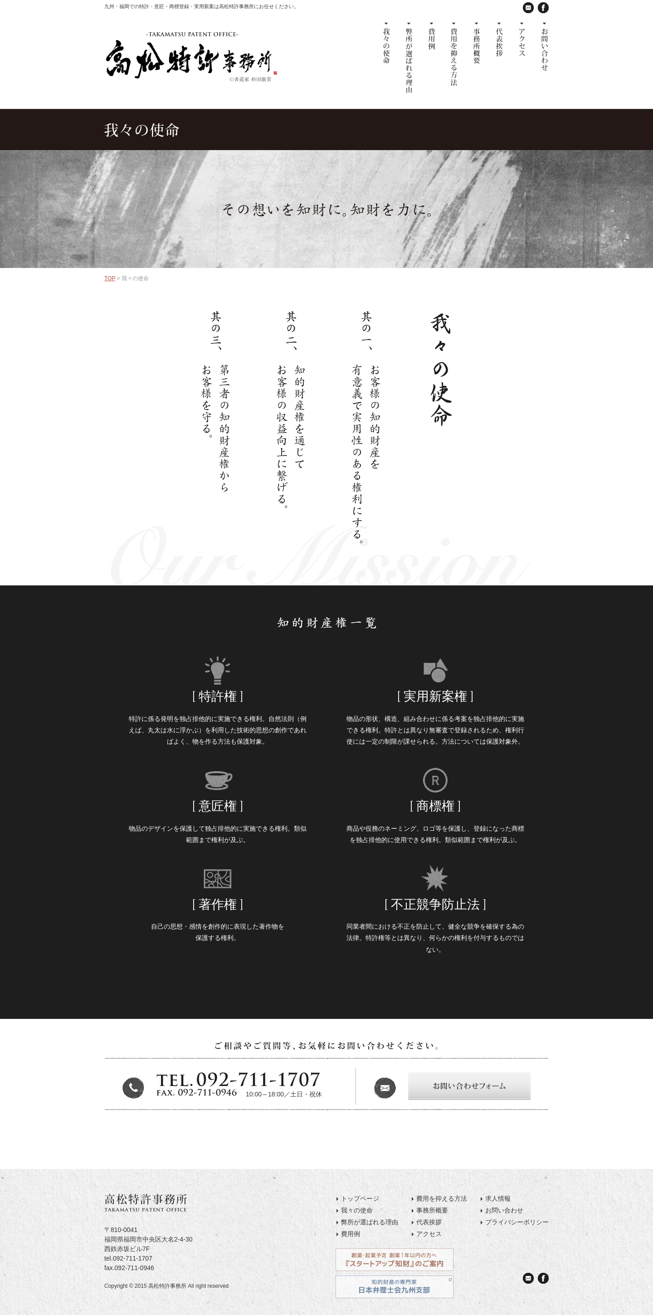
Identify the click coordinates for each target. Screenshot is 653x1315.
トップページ (360, 1198)
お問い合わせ (504, 1210)
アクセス (429, 1233)
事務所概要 (432, 1210)
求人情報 (498, 1198)
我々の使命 (357, 1210)
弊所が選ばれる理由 (369, 1222)
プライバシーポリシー (517, 1222)
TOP (109, 278)
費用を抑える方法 (441, 1198)
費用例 (350, 1233)
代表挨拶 (429, 1222)
